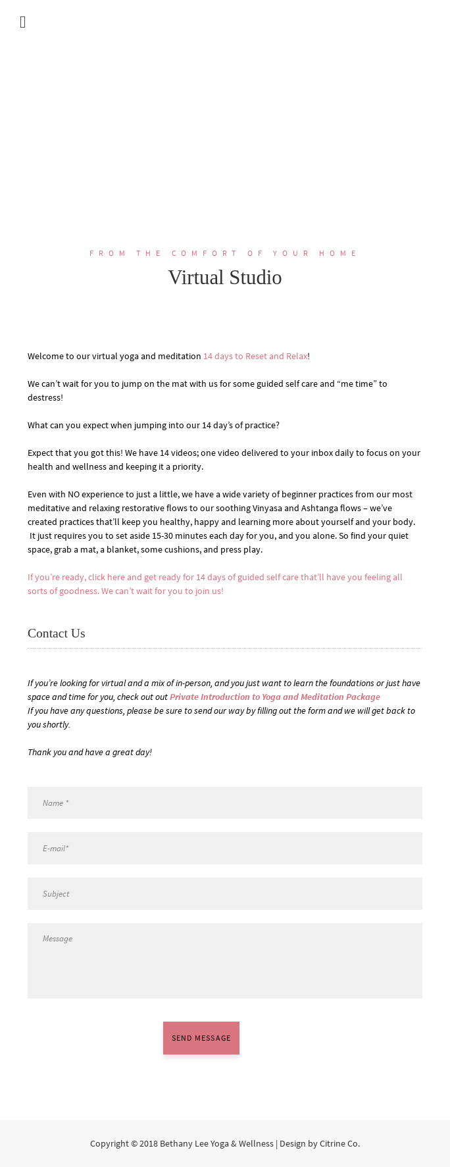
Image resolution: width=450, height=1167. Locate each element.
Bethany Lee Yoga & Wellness (217, 1143)
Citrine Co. (340, 1143)
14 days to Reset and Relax (255, 356)
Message (225, 960)
